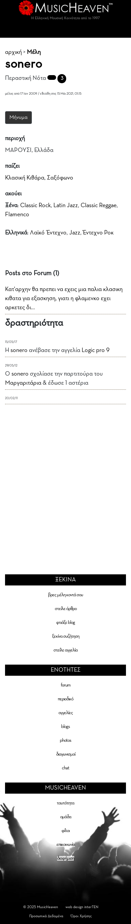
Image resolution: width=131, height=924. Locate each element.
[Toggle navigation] (65, 31)
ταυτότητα (65, 803)
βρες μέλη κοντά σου (65, 595)
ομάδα (65, 817)
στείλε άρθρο (66, 608)
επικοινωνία (65, 844)
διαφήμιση (65, 858)
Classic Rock (35, 205)
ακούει (13, 194)
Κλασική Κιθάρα (24, 178)
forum (66, 685)
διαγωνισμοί (65, 754)
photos (65, 740)
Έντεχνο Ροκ (98, 233)
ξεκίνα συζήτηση (65, 636)
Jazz (74, 233)
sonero (19, 350)
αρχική (13, 52)
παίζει (12, 166)
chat (65, 768)
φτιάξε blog (65, 622)
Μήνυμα (18, 117)
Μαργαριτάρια (23, 383)
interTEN (91, 907)
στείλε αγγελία (65, 650)
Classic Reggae (99, 205)
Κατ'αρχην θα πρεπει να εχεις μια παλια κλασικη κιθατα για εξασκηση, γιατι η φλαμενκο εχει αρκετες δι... (64, 298)
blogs (65, 726)
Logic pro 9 (96, 350)
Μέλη (34, 52)
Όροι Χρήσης (81, 916)
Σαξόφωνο (60, 178)
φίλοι (65, 830)
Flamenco (17, 215)
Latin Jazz (65, 205)
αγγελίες (65, 712)
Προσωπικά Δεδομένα (46, 916)
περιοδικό (65, 699)
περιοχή (15, 138)
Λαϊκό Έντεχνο (48, 233)
